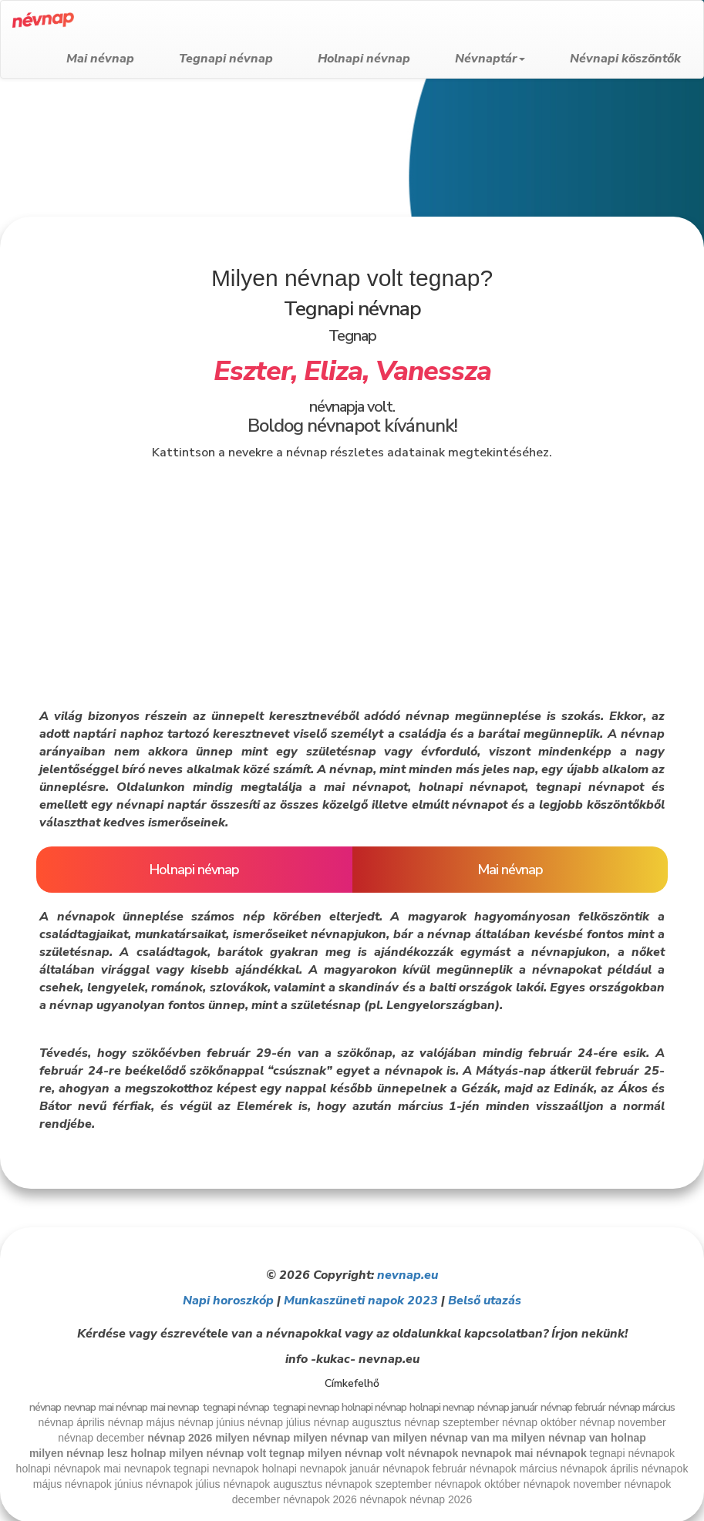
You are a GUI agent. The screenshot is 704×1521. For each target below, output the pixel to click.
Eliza (333, 371)
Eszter (252, 371)
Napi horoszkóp (228, 1300)
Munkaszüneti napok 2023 (361, 1300)
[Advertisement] (347, 202)
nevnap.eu (407, 1275)
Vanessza (433, 371)
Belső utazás (484, 1300)
